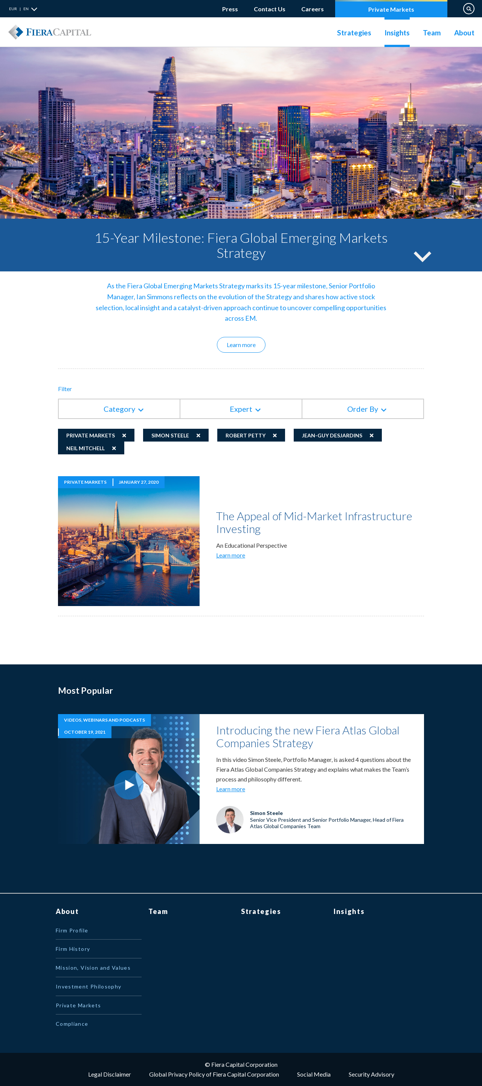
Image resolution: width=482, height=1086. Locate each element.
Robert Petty (245, 435)
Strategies (354, 32)
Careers (312, 7)
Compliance (72, 1024)
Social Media (314, 1074)
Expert (241, 408)
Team (432, 32)
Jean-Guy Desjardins (332, 435)
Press (230, 8)
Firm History (73, 949)
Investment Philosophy (88, 986)
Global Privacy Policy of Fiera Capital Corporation (214, 1074)
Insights (397, 32)
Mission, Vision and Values (93, 967)
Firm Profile (72, 930)
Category (119, 408)
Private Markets (391, 9)
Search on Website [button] (468, 8)
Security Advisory (371, 1074)
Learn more (246, 344)
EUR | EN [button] (19, 8)
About (464, 32)
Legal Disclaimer (109, 1074)
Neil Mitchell (85, 448)
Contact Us (269, 8)
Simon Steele (170, 435)
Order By (362, 408)
